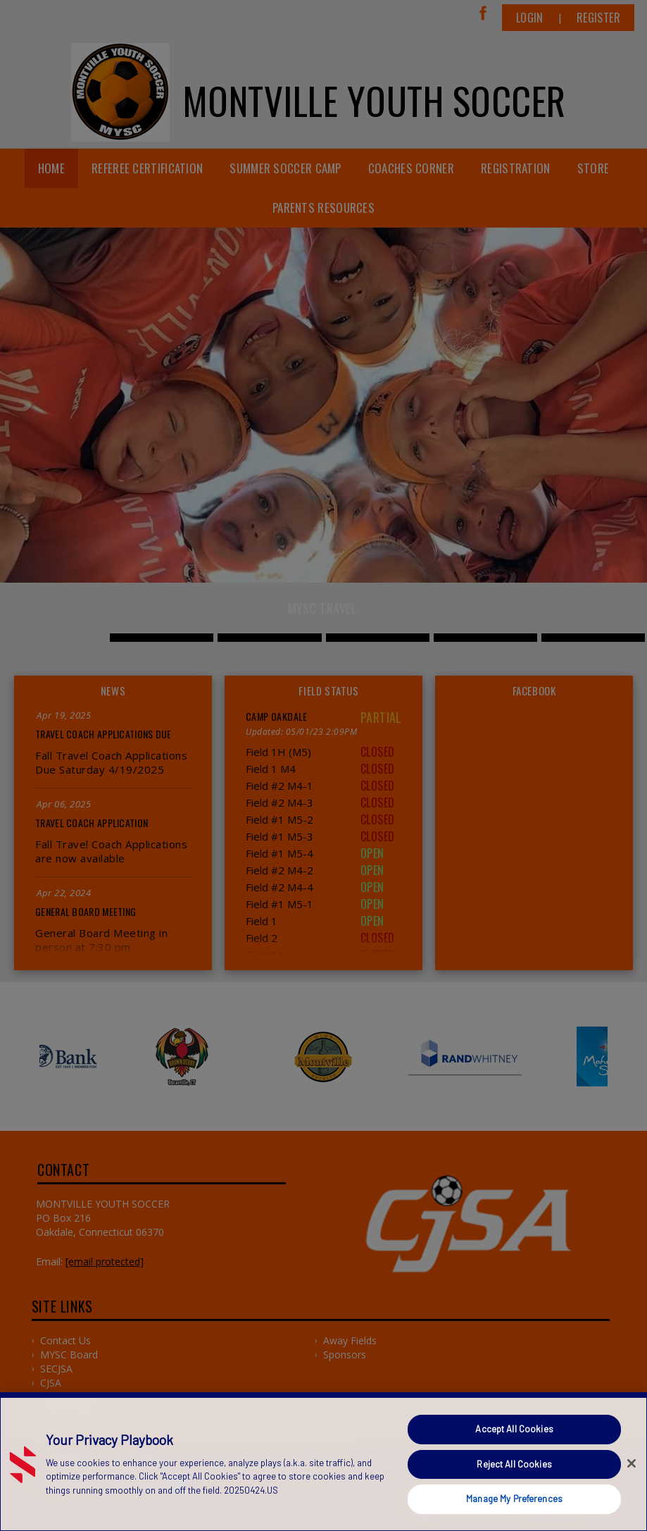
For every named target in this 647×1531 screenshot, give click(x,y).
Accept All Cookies (514, 1428)
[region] (323, 1461)
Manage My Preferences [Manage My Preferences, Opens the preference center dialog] (514, 1498)
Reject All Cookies (514, 1464)
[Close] (631, 1463)
